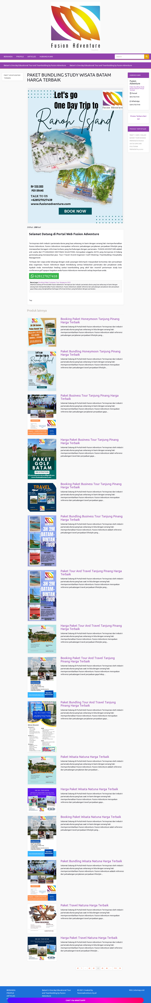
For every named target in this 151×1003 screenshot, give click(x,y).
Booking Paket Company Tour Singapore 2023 (54, 282)
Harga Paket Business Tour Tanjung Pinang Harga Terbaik (90, 441)
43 (94, 968)
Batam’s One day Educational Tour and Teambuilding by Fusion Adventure (35, 65)
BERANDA (8, 56)
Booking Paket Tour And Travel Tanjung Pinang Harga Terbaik (88, 659)
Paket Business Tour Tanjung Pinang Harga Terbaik (90, 397)
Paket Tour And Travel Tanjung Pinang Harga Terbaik (91, 572)
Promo (133, 116)
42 (89, 968)
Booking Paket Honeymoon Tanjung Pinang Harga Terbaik (90, 320)
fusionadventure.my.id (86, 993)
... (85, 968)
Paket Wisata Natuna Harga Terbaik (85, 756)
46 (107, 968)
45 (102, 968)
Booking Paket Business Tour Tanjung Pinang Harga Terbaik (91, 485)
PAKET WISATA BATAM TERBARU (12, 76)
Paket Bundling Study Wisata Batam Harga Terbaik (137, 88)
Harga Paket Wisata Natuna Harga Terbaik (89, 789)
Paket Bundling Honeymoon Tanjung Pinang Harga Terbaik (90, 353)
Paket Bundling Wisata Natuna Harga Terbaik (91, 861)
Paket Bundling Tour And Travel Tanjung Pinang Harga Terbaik (88, 704)
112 (115, 968)
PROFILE (20, 56)
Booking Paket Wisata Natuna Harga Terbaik (91, 817)
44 (98, 968)
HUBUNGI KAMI (46, 56)
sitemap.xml (139, 990)
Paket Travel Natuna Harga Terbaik (85, 905)
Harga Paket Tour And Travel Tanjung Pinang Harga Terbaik (91, 627)
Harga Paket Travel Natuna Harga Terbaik (89, 937)
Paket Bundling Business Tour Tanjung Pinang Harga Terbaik (92, 518)
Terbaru (139, 116)
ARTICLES (31, 56)
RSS (130, 990)
